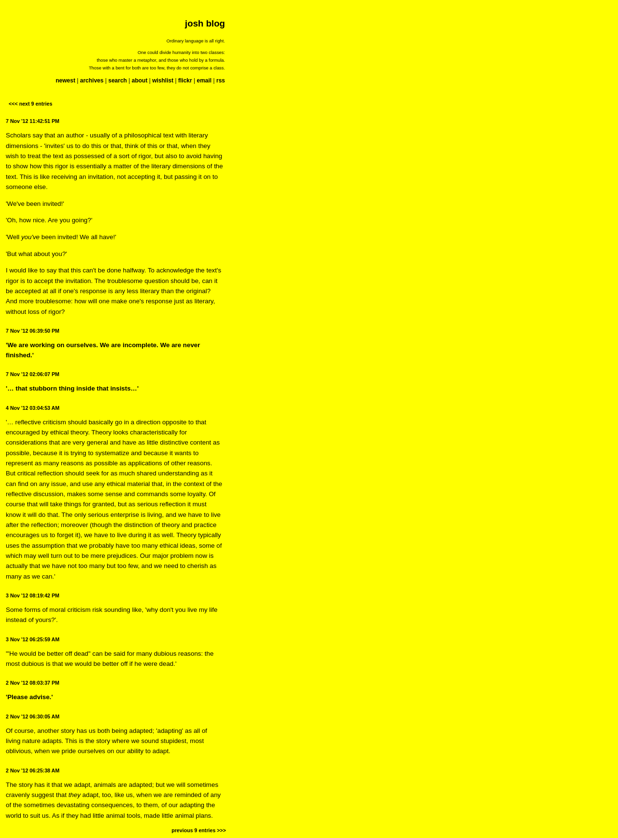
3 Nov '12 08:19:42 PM (32, 595)
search (117, 80)
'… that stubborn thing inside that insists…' (72, 388)
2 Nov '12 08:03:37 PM (32, 683)
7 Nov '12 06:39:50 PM (32, 331)
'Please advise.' (29, 697)
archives (92, 80)
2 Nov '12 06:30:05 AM (32, 716)
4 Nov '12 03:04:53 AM (32, 408)
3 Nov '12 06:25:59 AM (32, 639)
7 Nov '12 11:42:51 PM (32, 121)
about (140, 80)
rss (220, 80)
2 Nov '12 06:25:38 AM (32, 770)
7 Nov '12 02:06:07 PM (32, 374)
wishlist (162, 80)
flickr (185, 80)
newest (65, 80)
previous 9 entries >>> (198, 830)
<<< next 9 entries (30, 104)
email (204, 80)
